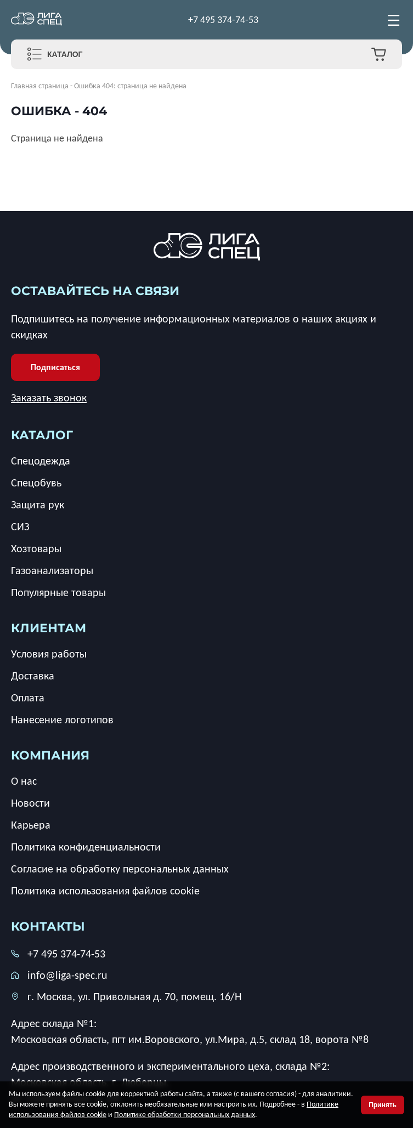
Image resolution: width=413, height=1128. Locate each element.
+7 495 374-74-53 (223, 20)
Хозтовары (36, 548)
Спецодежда (40, 460)
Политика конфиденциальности (86, 846)
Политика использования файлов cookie (105, 890)
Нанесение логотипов (62, 719)
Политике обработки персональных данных (184, 1114)
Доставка (32, 675)
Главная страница (40, 85)
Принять (383, 1105)
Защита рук (37, 504)
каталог (42, 435)
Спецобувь (36, 482)
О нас (24, 780)
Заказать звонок (49, 397)
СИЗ (20, 526)
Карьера (30, 824)
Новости (30, 802)
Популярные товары (58, 592)
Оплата (27, 697)
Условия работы (49, 653)
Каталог (65, 54)
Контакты (48, 926)
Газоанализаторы (52, 570)
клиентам (48, 628)
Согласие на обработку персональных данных (120, 868)
